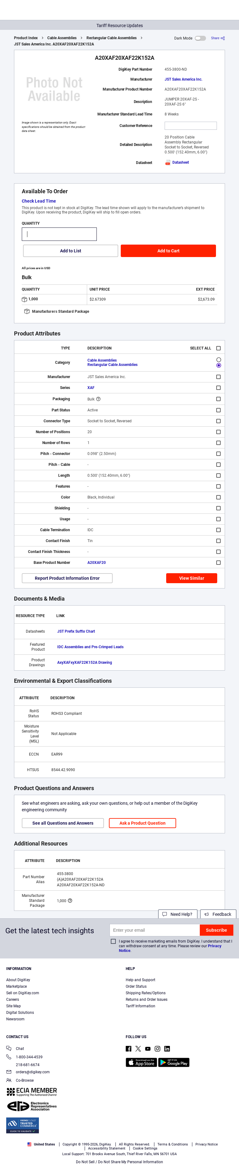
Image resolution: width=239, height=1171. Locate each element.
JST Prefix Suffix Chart (76, 631)
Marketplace (16, 986)
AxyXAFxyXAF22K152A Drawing (84, 662)
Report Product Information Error (67, 578)
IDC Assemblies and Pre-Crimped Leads (90, 647)
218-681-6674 (23, 1065)
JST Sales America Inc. (183, 79)
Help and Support (140, 980)
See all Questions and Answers (62, 823)
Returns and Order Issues (146, 999)
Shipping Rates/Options (146, 993)
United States (41, 1144)
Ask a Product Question (143, 823)
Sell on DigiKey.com (22, 993)
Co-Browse (20, 1081)
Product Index (26, 38)
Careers (12, 999)
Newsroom (15, 1019)
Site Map (13, 1006)
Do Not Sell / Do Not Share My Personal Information (119, 1162)
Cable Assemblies (62, 38)
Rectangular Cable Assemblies (112, 38)
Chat (15, 1049)
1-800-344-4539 (24, 1058)
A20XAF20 (96, 562)
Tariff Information (140, 1006)
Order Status (136, 986)
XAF (91, 388)
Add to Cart (168, 250)
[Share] (218, 38)
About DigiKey (18, 980)
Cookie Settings (145, 1148)
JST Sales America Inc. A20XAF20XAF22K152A (54, 44)
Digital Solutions (20, 1012)
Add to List (70, 250)
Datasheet (177, 162)
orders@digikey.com (28, 1072)
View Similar (191, 578)
